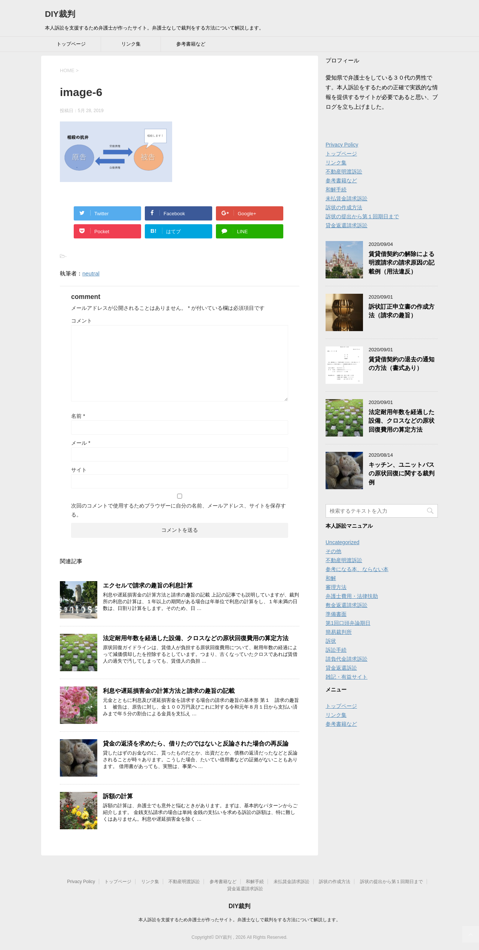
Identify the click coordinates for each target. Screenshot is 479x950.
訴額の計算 (118, 796)
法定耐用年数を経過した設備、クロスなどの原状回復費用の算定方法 (196, 638)
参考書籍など (190, 44)
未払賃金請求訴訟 (346, 198)
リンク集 (131, 44)
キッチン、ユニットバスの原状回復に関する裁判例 (401, 473)
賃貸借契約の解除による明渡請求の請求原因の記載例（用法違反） (401, 263)
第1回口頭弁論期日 (348, 623)
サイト (79, 470)
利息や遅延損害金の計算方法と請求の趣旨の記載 (169, 691)
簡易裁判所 (339, 632)
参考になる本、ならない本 (357, 569)
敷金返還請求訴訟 (346, 605)
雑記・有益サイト (346, 677)
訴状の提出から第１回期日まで (362, 216)
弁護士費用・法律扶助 (352, 596)
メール (80, 443)
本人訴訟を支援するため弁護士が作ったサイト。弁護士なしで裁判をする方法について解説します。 (239, 919)
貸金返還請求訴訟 (346, 225)
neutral (91, 273)
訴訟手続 (336, 650)
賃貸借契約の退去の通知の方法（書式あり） (401, 363)
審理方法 (336, 587)
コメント (81, 321)
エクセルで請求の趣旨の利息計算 (148, 585)
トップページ (71, 44)
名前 (78, 416)
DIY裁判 (60, 14)
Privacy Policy (342, 145)
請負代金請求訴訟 (346, 659)
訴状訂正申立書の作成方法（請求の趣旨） (401, 310)
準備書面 (336, 614)
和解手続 (336, 189)
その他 (333, 551)
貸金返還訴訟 (341, 668)
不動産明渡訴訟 (344, 172)
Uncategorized (342, 542)
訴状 (331, 641)
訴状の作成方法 (344, 207)
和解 (331, 578)
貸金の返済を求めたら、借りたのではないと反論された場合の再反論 (196, 743)
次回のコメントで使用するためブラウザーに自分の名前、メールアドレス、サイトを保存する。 (178, 510)
